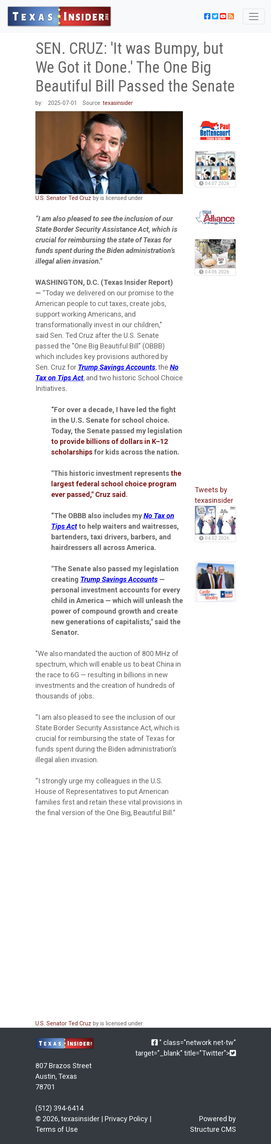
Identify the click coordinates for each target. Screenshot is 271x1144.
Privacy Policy (126, 1119)
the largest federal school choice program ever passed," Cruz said (116, 484)
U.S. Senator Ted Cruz (63, 198)
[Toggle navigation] (254, 16)
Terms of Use (56, 1129)
